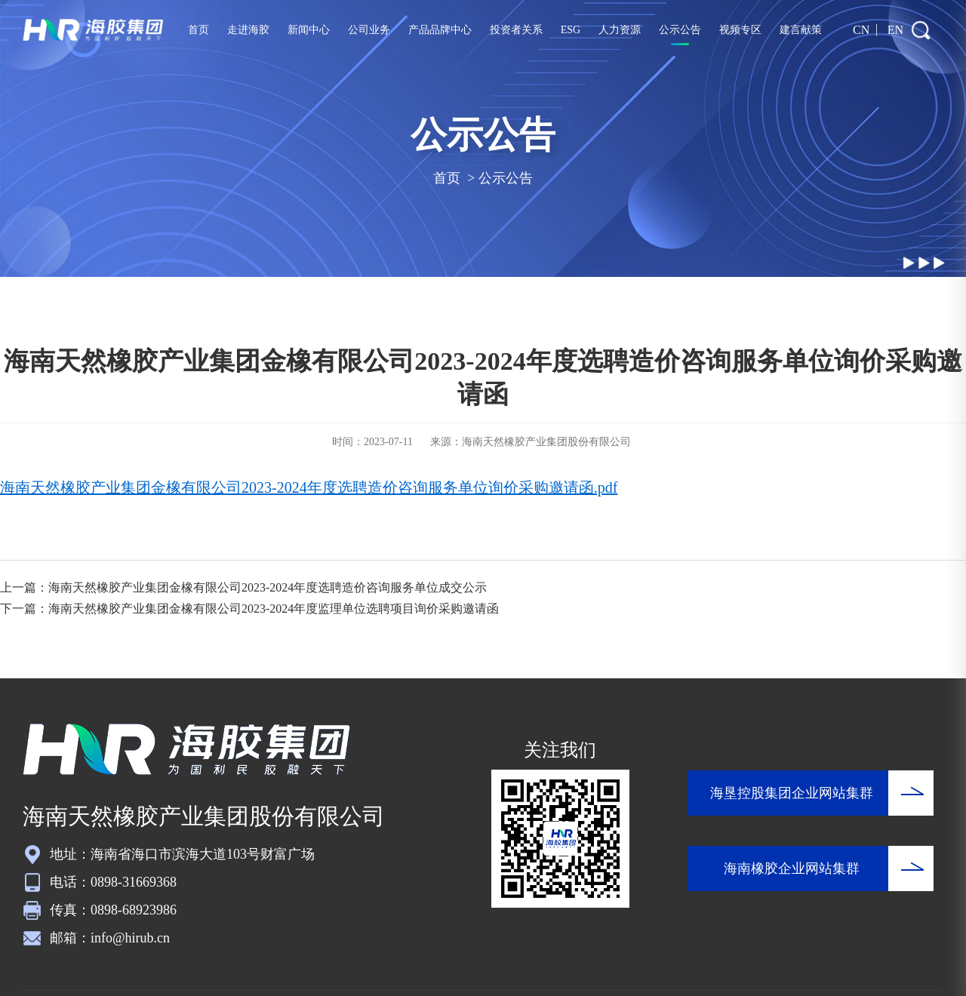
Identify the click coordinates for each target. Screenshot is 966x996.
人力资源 (619, 29)
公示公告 (680, 29)
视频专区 (739, 29)
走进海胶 (248, 29)
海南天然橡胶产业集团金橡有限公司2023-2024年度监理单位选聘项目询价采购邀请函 (273, 608)
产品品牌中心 (440, 29)
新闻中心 (309, 29)
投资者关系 (516, 29)
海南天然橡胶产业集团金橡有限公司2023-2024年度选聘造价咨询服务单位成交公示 (267, 587)
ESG (570, 29)
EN (895, 29)
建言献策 (800, 29)
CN (861, 29)
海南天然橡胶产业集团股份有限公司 (546, 441)
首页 (199, 29)
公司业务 (369, 29)
